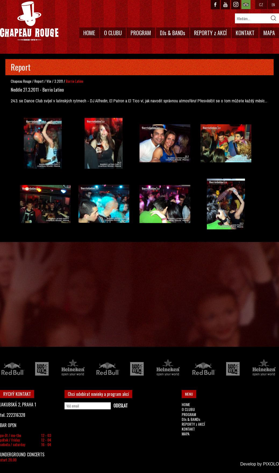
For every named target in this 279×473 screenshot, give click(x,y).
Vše (49, 81)
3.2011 (58, 81)
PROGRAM (141, 33)
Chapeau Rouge (21, 81)
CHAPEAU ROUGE (29, 21)
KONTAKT (245, 33)
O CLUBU (113, 33)
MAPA (269, 33)
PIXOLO (271, 464)
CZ (261, 4)
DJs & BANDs (172, 33)
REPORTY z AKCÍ (210, 33)
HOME (89, 33)
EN (273, 4)
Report (39, 81)
